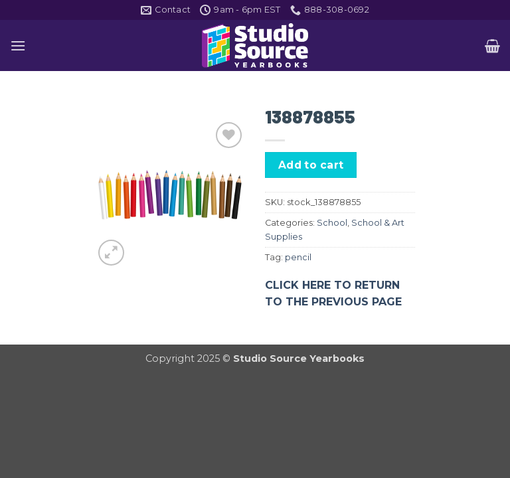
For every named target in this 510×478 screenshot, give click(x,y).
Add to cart (311, 165)
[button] (18, 45)
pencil (298, 257)
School (332, 223)
